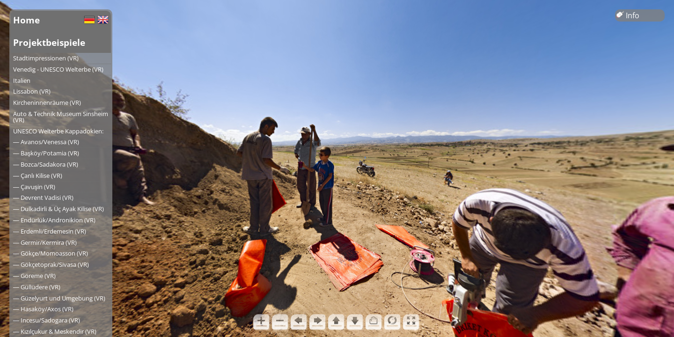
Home (26, 20)
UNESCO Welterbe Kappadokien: (58, 131)
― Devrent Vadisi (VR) (43, 197)
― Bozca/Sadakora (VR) (45, 164)
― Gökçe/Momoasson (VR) (50, 253)
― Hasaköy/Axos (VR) (43, 309)
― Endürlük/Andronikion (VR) (54, 220)
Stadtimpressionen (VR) (46, 58)
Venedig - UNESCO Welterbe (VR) (58, 69)
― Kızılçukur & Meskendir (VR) (54, 331)
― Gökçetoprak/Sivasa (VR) (51, 264)
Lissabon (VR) (32, 91)
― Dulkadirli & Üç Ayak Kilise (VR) (58, 209)
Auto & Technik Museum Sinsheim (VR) (60, 117)
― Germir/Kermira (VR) (45, 242)
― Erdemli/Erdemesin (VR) (49, 231)
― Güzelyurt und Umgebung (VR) (59, 298)
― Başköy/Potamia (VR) (46, 153)
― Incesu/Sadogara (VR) (46, 320)
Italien (21, 80)
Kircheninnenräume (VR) (47, 102)
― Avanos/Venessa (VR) (46, 142)
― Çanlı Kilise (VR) (37, 175)
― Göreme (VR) (34, 275)
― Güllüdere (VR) (36, 287)
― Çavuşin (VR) (34, 187)
